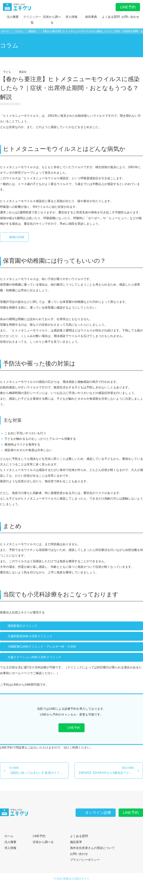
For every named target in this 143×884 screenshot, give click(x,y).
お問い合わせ (130, 16)
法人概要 (13, 16)
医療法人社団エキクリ (76, 878)
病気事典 (91, 16)
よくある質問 (111, 16)
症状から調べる (52, 19)
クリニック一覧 (32, 19)
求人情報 (71, 16)
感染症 (23, 71)
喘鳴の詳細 (14, 237)
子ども (7, 71)
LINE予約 (128, 7)
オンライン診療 (95, 813)
